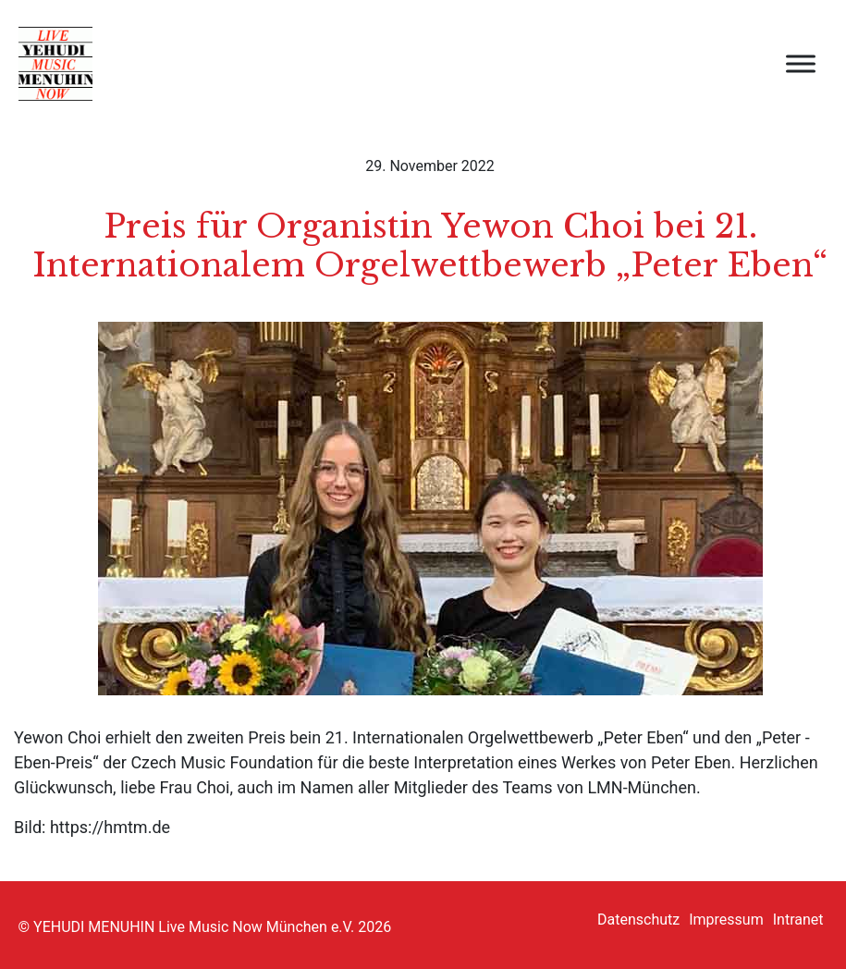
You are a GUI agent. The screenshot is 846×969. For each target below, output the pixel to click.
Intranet (798, 919)
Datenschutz (638, 919)
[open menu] (800, 63)
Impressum (726, 919)
